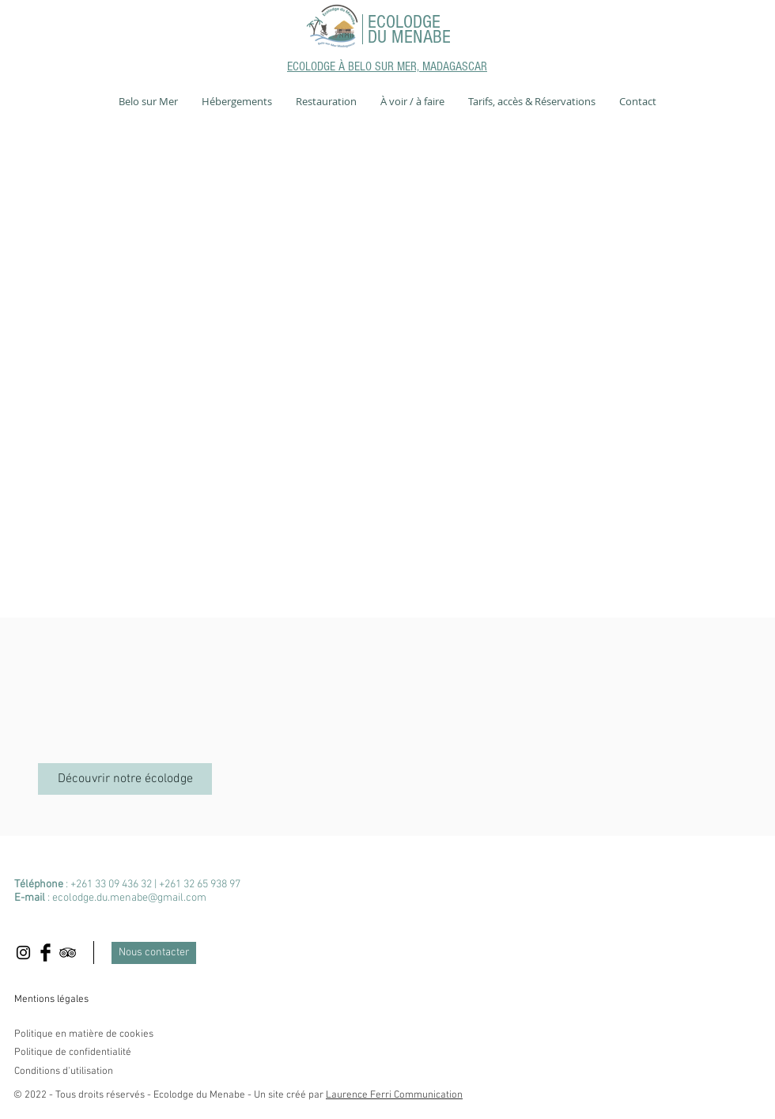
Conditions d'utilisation (63, 1071)
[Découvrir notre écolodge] (125, 779)
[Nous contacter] (154, 953)
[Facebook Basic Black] (45, 952)
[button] (148, 101)
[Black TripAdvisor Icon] (68, 952)
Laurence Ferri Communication (394, 1095)
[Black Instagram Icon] (23, 952)
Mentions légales (51, 999)
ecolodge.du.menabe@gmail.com (129, 898)
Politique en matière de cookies (85, 1034)
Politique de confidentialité (72, 1052)
